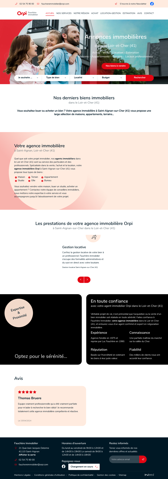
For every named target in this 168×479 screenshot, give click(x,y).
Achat (94, 13)
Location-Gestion (110, 13)
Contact (149, 13)
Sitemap (122, 475)
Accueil (50, 13)
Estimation (129, 13)
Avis (139, 13)
